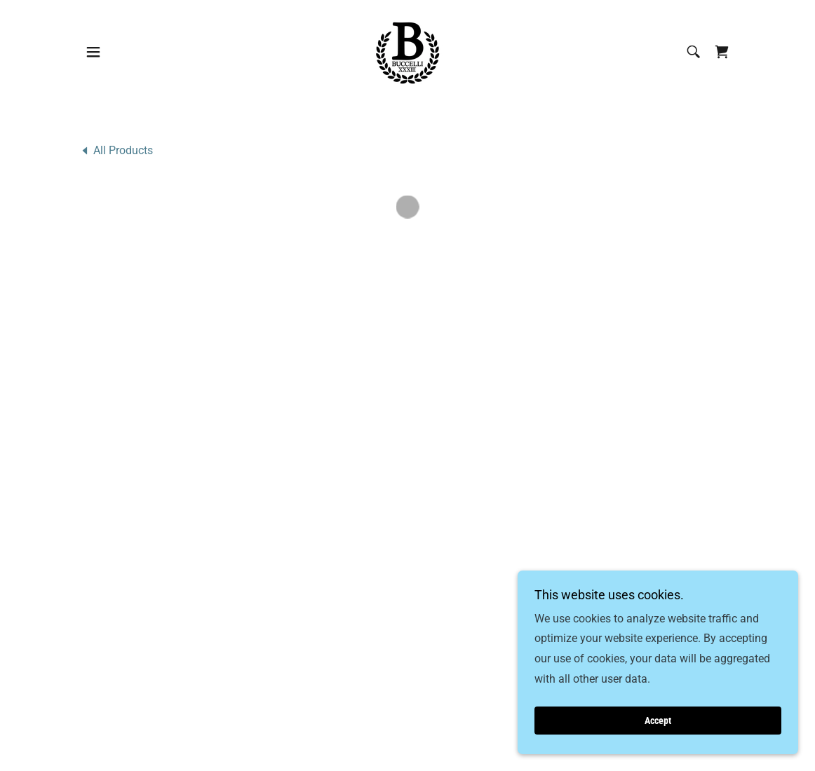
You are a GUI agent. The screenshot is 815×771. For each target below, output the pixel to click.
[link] (407, 49)
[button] (93, 50)
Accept (658, 720)
